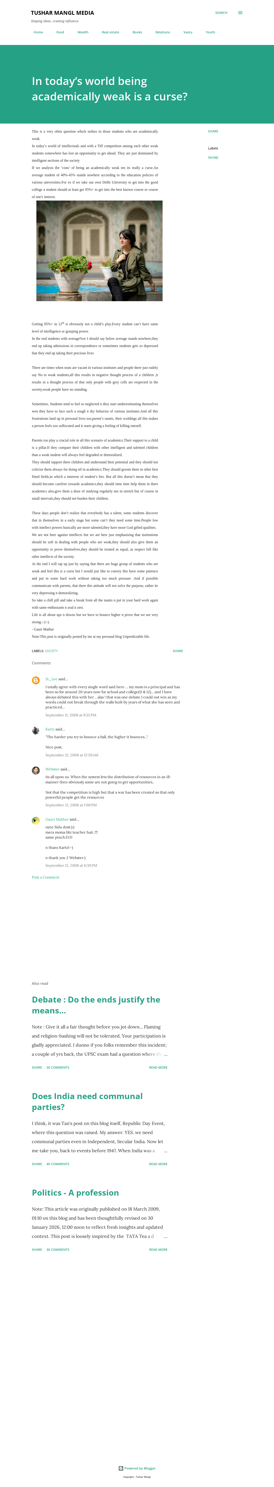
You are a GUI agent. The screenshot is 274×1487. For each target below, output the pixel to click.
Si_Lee (51, 679)
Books (134, 32)
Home (35, 32)
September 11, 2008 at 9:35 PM (70, 715)
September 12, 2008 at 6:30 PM (71, 865)
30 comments (57, 1067)
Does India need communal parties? (87, 1101)
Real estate (107, 32)
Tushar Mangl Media (62, 12)
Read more (158, 1067)
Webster (52, 769)
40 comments (57, 1164)
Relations (160, 32)
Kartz (50, 729)
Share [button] (213, 131)
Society (213, 157)
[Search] (221, 12)
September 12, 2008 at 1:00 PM (71, 805)
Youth (207, 32)
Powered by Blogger (137, 1468)
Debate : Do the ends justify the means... (96, 1005)
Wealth (80, 32)
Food (57, 32)
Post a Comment (45, 877)
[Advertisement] (107, 924)
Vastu (185, 32)
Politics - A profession (75, 1192)
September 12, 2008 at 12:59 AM (71, 755)
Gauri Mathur (57, 819)
